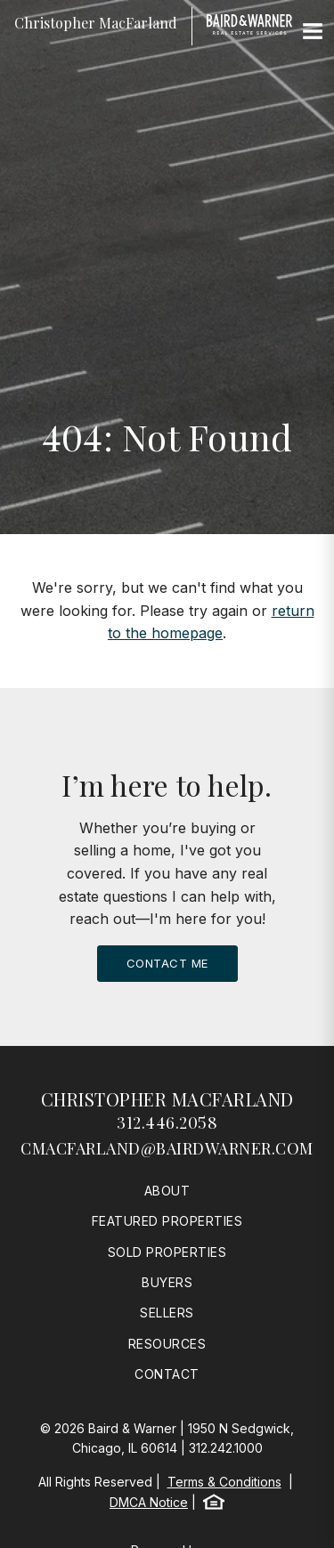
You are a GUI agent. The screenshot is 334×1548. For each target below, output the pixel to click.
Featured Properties (167, 1220)
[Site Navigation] (312, 32)
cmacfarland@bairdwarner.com (167, 1148)
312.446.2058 (167, 1122)
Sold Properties (167, 1252)
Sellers (167, 1312)
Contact (167, 1374)
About (167, 1190)
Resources (167, 1343)
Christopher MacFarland (167, 1099)
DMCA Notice (149, 1502)
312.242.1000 (226, 1447)
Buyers (167, 1282)
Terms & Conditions (224, 1481)
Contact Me (167, 963)
